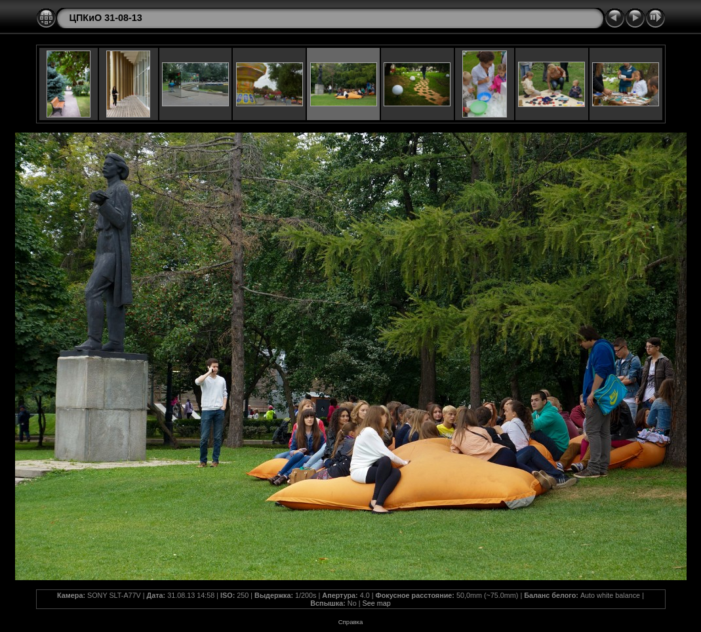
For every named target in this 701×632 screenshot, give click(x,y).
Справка (350, 621)
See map (376, 603)
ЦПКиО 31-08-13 (106, 17)
